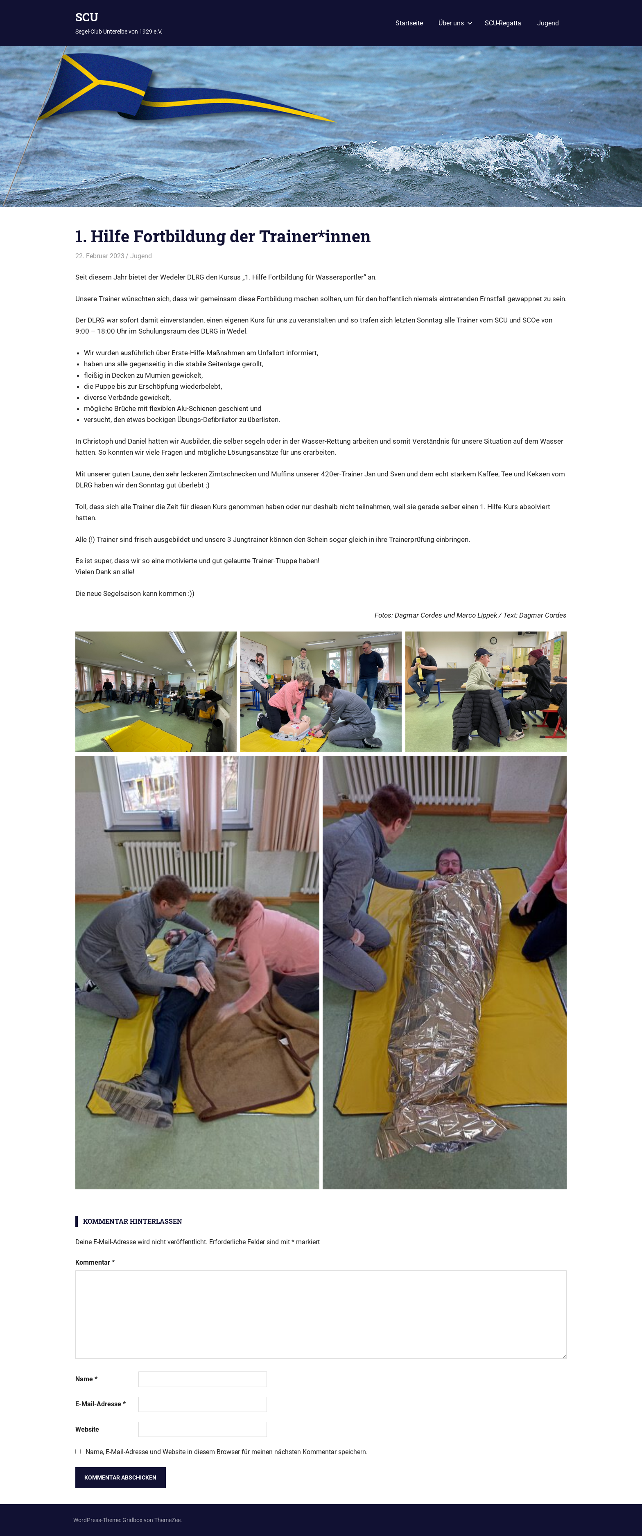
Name (86, 1379)
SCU (86, 17)
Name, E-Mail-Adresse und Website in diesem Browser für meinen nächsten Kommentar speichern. (227, 1452)
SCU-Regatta (503, 23)
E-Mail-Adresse (100, 1404)
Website (87, 1429)
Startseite (409, 23)
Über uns (455, 23)
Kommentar (95, 1262)
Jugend (548, 23)
